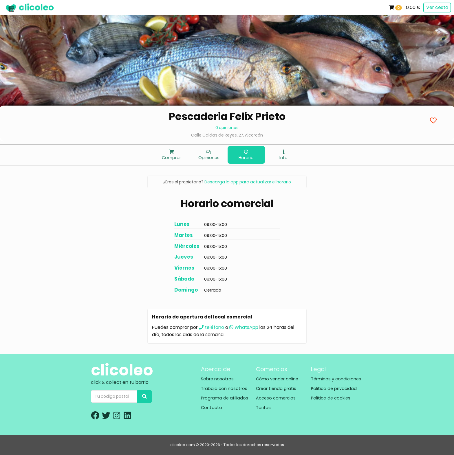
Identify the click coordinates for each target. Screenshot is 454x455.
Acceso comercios (276, 398)
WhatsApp (243, 327)
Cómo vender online (277, 379)
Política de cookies (330, 398)
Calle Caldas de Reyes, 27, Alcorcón (227, 135)
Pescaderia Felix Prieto (227, 116)
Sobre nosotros (217, 379)
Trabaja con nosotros (224, 388)
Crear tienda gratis (276, 388)
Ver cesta (437, 7)
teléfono (211, 327)
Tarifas (263, 407)
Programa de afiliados (224, 398)
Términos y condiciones (336, 379)
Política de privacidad (334, 388)
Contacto (211, 407)
